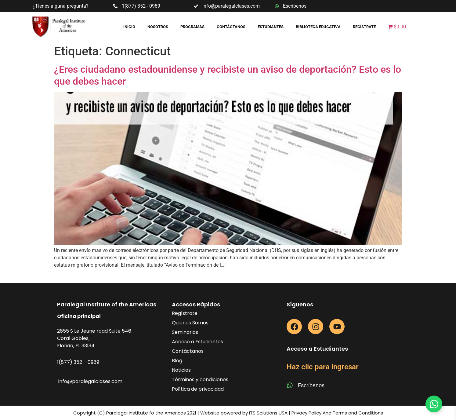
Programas (192, 26)
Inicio (129, 26)
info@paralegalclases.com (90, 381)
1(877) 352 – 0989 (78, 362)
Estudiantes (271, 26)
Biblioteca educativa (318, 26)
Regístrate (364, 26)
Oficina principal (79, 316)
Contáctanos (231, 26)
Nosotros (157, 26)
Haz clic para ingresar (323, 367)
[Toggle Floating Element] (433, 404)
